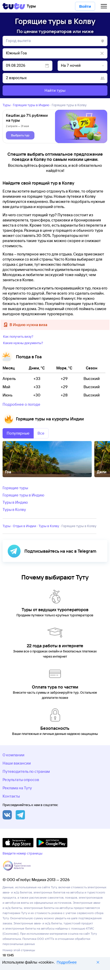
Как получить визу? (18, 336)
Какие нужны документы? (23, 343)
